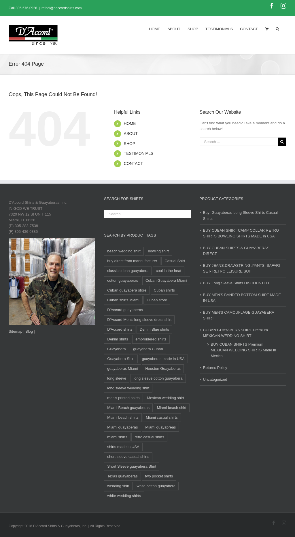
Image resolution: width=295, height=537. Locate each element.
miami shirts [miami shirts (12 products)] (117, 437)
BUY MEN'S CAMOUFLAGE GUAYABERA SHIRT (238, 315)
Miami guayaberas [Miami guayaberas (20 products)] (122, 427)
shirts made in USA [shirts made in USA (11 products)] (123, 447)
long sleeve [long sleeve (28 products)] (116, 378)
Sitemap (15, 331)
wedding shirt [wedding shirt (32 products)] (118, 486)
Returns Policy (215, 367)
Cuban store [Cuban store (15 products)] (157, 300)
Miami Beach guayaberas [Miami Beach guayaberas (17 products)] (128, 407)
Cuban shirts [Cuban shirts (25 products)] (164, 290)
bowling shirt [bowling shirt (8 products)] (158, 251)
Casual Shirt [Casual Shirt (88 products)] (174, 261)
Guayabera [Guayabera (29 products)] (116, 349)
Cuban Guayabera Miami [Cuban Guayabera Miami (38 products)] (166, 280)
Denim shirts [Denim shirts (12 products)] (117, 339)
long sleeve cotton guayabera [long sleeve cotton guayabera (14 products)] (158, 378)
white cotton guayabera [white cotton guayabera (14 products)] (156, 486)
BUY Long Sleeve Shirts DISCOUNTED (236, 283)
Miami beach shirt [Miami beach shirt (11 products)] (171, 407)
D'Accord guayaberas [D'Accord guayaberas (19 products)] (125, 310)
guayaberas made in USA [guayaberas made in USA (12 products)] (163, 359)
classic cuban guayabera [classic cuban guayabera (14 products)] (127, 270)
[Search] (277, 28)
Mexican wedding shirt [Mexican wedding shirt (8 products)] (165, 398)
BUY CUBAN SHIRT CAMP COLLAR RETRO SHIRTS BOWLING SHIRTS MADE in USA (241, 233)
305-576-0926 (26, 8)
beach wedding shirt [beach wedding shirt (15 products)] (124, 251)
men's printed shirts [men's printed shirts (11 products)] (123, 398)
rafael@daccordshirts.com (61, 8)
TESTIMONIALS (139, 153)
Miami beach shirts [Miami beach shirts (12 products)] (122, 417)
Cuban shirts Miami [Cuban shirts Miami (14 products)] (123, 300)
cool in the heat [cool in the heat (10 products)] (168, 270)
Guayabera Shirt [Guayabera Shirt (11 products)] (121, 359)
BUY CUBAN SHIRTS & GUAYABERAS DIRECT (236, 251)
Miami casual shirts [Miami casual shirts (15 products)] (162, 417)
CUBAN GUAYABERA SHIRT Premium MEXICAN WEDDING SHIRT (235, 333)
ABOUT (131, 133)
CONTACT (133, 163)
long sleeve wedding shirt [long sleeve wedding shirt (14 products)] (128, 388)
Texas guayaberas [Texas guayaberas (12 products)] (122, 476)
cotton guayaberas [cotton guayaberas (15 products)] (122, 280)
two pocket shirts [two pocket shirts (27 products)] (159, 476)
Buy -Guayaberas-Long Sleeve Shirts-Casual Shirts (240, 215)
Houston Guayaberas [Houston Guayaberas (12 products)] (163, 368)
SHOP (129, 143)
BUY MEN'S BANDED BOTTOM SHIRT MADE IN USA (242, 298)
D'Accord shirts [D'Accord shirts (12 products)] (119, 329)
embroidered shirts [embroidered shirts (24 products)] (151, 339)
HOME (130, 123)
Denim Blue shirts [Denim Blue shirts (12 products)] (154, 329)
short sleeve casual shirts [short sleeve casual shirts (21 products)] (128, 456)
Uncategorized (215, 379)
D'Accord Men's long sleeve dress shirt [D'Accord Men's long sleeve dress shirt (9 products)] (139, 319)
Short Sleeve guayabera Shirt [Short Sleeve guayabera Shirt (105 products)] (131, 466)
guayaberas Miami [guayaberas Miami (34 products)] (122, 368)
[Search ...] (239, 142)
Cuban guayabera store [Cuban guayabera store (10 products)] (126, 290)
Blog (29, 331)
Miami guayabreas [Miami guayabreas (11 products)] (160, 427)
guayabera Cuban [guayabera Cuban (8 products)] (148, 349)
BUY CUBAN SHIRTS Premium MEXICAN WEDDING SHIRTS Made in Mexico (243, 350)
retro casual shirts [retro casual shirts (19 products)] (149, 437)
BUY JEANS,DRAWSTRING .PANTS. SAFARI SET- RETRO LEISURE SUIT (241, 268)
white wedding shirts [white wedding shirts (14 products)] (124, 496)
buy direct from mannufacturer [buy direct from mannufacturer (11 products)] (132, 261)
